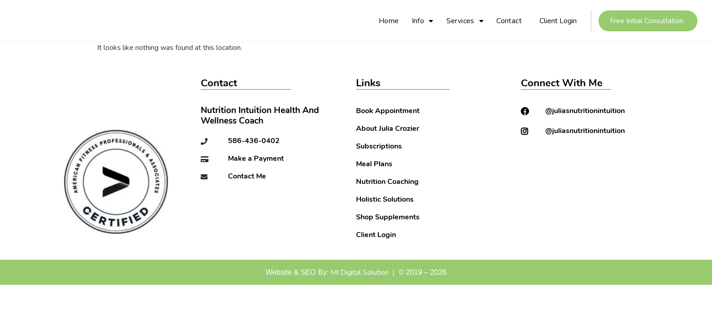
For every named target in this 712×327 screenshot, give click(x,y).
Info (423, 21)
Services (465, 21)
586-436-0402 (254, 141)
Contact (509, 21)
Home (389, 21)
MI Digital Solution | (363, 272)
